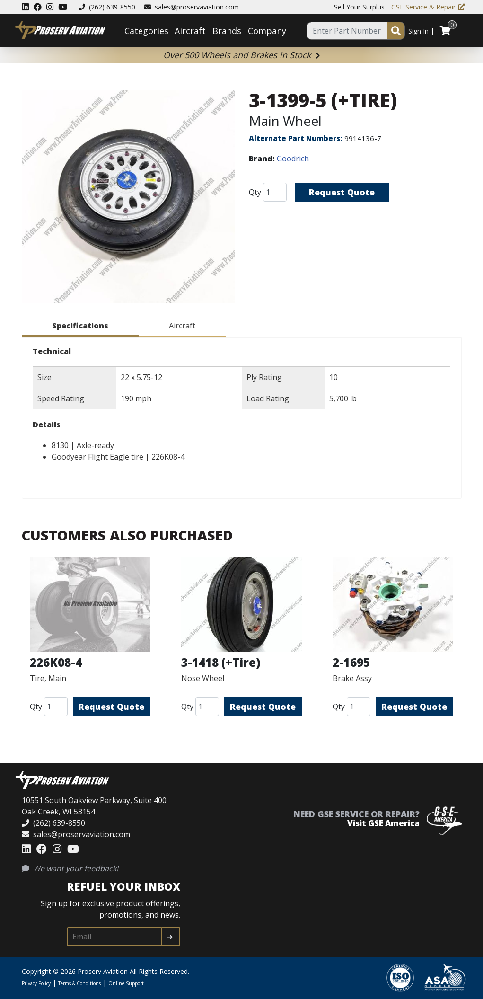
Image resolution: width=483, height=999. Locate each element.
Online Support (126, 983)
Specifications (80, 325)
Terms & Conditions (79, 983)
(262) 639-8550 (107, 6)
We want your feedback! (70, 868)
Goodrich (293, 158)
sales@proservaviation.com (191, 6)
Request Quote (342, 192)
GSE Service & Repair (428, 6)
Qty (255, 192)
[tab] (80, 327)
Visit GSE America (383, 823)
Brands (226, 30)
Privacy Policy (36, 983)
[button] (128, 198)
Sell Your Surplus (359, 6)
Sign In (418, 31)
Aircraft (190, 30)
